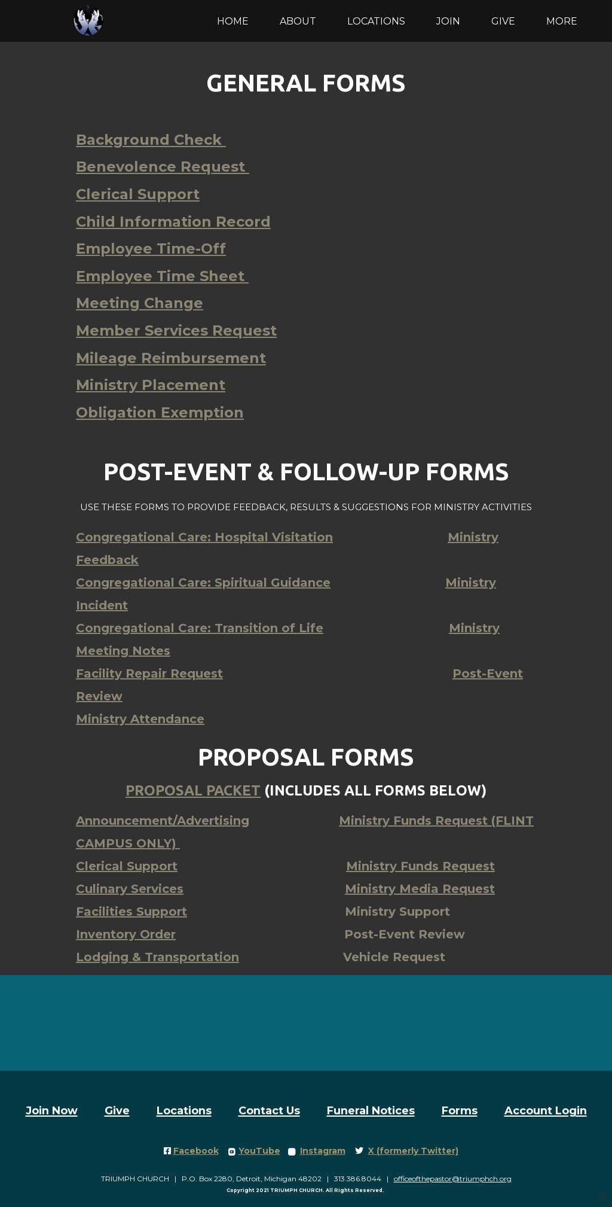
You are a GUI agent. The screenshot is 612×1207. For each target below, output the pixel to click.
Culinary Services (129, 889)
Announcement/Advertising (162, 820)
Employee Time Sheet (162, 276)
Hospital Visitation (204, 537)
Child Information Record (173, 221)
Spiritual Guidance (203, 582)
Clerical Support (138, 194)
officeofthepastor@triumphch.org (453, 1178)
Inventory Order (126, 934)
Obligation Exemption (160, 412)
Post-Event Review (404, 934)
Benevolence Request (162, 166)
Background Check (151, 139)
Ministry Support (397, 911)
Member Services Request (176, 330)
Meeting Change (139, 303)
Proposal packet (193, 790)
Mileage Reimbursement (171, 358)
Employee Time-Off (151, 248)
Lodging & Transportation (157, 957)
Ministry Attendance (140, 719)
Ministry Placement (150, 385)
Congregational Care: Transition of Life (199, 628)
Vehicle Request (394, 957)
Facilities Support (131, 911)
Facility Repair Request (149, 673)
